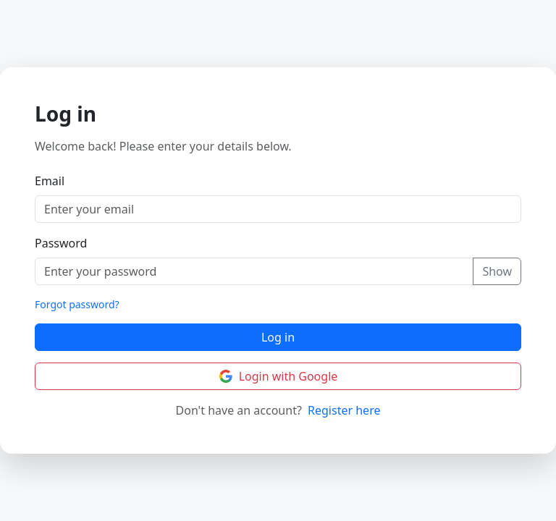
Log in (278, 337)
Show (497, 271)
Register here (344, 410)
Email (49, 181)
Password (61, 243)
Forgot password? (77, 304)
